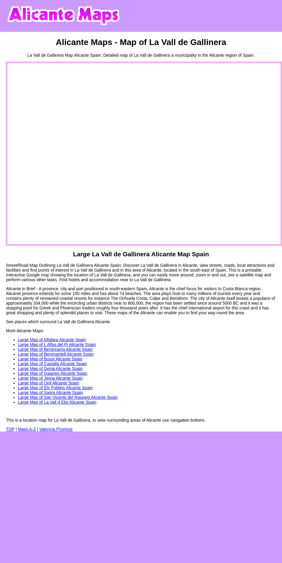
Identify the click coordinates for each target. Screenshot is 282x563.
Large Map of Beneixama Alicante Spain (55, 349)
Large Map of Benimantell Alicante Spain (56, 354)
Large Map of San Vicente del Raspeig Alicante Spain (68, 397)
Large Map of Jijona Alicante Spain (50, 378)
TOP (10, 429)
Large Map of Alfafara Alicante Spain (52, 339)
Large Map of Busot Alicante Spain (50, 359)
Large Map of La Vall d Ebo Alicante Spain (57, 402)
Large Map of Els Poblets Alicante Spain (55, 387)
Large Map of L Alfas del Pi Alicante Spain (57, 344)
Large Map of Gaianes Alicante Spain (52, 373)
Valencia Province (56, 429)
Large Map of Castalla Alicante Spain (52, 363)
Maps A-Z (27, 429)
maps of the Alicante (136, 312)
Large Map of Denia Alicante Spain (50, 368)
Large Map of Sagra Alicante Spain (50, 392)
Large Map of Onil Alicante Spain (48, 383)
